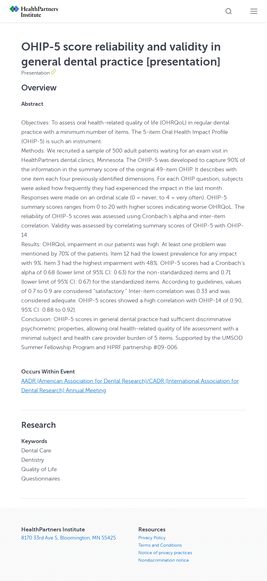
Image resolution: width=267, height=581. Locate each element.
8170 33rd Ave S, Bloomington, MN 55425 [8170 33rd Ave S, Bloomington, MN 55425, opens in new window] (68, 538)
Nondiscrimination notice (163, 560)
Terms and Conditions (160, 545)
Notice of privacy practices (165, 552)
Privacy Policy (152, 537)
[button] (228, 11)
